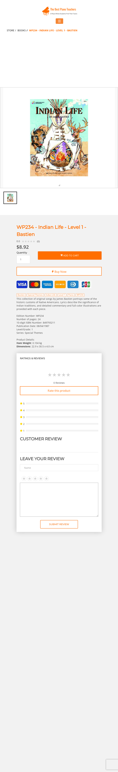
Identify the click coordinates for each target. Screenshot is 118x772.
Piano (71, 294)
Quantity (22, 252)
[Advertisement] (59, 62)
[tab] (59, 185)
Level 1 (62, 294)
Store (10, 30)
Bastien (21, 294)
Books (22, 30)
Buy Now (59, 271)
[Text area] (59, 500)
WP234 (80, 294)
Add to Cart (69, 255)
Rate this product (59, 391)
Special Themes (35, 294)
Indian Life (51, 294)
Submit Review (59, 524)
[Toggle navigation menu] (59, 21)
